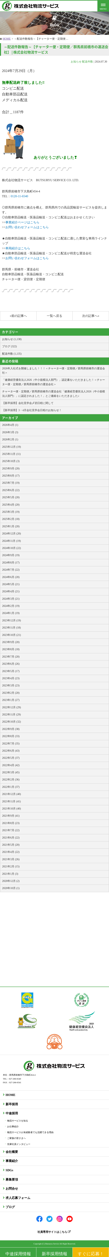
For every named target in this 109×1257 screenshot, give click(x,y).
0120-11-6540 (19, 196)
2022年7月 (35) (11, 743)
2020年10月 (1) (11, 888)
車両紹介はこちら (17, 248)
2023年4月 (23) (11, 678)
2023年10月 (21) (11, 635)
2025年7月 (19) (11, 482)
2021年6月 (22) (11, 837)
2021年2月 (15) (11, 866)
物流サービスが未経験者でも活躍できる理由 (30, 1132)
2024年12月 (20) (11, 533)
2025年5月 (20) (11, 497)
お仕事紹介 (13, 1126)
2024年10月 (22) (11, 548)
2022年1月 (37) (11, 786)
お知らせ (76, 61)
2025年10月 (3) (11, 461)
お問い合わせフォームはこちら (27, 227)
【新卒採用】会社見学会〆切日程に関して (28, 403)
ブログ (10, 1207)
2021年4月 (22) (11, 852)
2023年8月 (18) (11, 649)
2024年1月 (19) (11, 613)
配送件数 (87, 61)
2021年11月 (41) (11, 801)
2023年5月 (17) (11, 671)
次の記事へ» (90, 316)
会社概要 (12, 1151)
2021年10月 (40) (11, 808)
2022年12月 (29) (11, 707)
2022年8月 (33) (11, 736)
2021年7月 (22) (11, 830)
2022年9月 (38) (11, 729)
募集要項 (12, 1179)
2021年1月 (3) (10, 873)
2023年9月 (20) (11, 642)
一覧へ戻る (54, 316)
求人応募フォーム (18, 1198)
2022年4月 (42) (11, 765)
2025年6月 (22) (11, 490)
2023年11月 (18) (11, 627)
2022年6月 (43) (11, 750)
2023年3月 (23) (11, 685)
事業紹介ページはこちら (22, 222)
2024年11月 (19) (11, 540)
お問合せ (12, 1188)
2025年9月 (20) (11, 468)
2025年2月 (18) (11, 519)
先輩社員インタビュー (18, 1144)
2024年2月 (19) (11, 605)
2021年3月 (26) (11, 859)
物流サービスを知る (17, 1120)
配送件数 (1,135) (11, 353)
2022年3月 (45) (11, 772)
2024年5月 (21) (11, 584)
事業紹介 (12, 1161)
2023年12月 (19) (11, 620)
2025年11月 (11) (11, 454)
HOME (7, 38)
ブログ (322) (9, 346)
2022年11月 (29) (11, 714)
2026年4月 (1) (10, 425)
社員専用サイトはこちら (54, 1231)
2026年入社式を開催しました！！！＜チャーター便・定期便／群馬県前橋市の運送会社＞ (53, 370)
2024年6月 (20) (11, 577)
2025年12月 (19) (11, 446)
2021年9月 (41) (11, 815)
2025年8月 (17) (11, 475)
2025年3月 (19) (11, 511)
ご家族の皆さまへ (16, 1138)
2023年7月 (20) (11, 656)
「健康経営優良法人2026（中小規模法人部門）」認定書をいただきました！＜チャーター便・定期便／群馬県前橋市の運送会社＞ (53, 382)
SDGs (9, 1170)
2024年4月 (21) (11, 591)
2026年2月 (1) (10, 439)
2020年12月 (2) (11, 881)
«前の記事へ (18, 316)
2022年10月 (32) (11, 721)
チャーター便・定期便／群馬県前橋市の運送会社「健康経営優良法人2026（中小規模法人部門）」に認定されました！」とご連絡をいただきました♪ (53, 393)
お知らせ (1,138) (11, 339)
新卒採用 (12, 1104)
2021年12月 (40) (11, 794)
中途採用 (12, 1113)
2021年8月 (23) (11, 823)
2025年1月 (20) (11, 526)
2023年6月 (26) (11, 663)
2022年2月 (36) (11, 779)
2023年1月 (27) (11, 700)
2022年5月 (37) (11, 757)
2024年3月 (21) (11, 598)
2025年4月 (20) (11, 504)
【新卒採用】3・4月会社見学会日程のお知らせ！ (32, 410)
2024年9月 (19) (11, 555)
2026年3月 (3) (10, 432)
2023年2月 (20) (11, 692)
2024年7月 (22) (11, 569)
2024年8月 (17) (11, 562)
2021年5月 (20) (11, 844)
